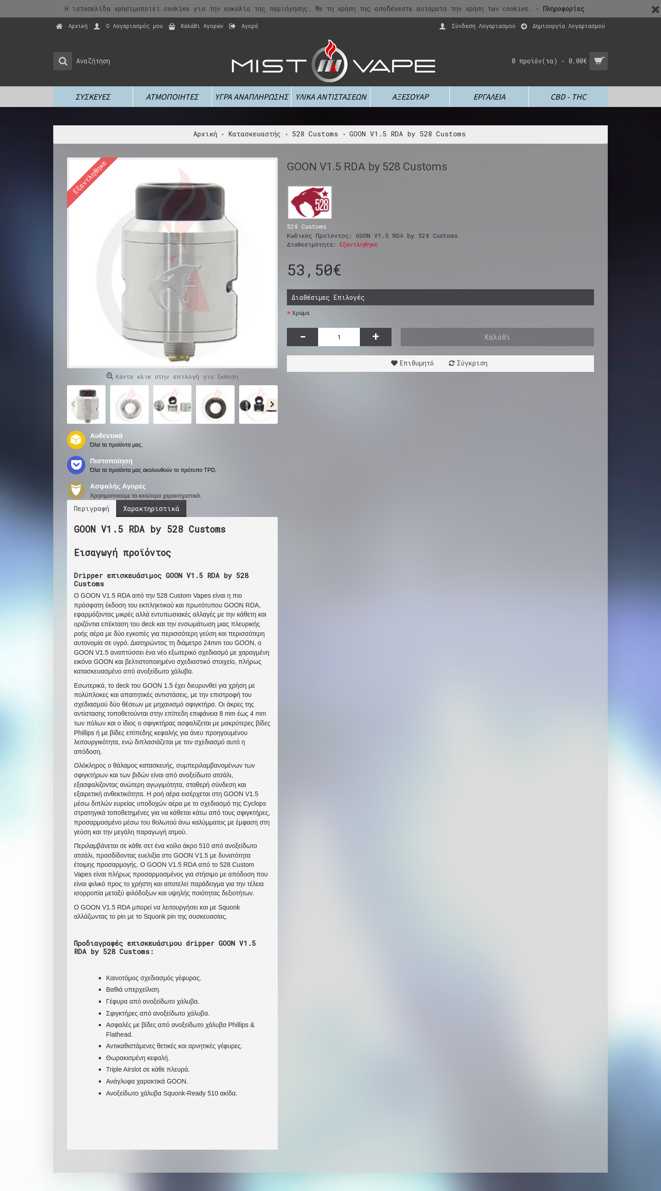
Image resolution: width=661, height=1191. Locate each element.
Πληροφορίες (564, 8)
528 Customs (306, 226)
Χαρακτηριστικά (151, 508)
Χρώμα (300, 313)
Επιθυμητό (417, 363)
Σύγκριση (472, 363)
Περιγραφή (91, 508)
